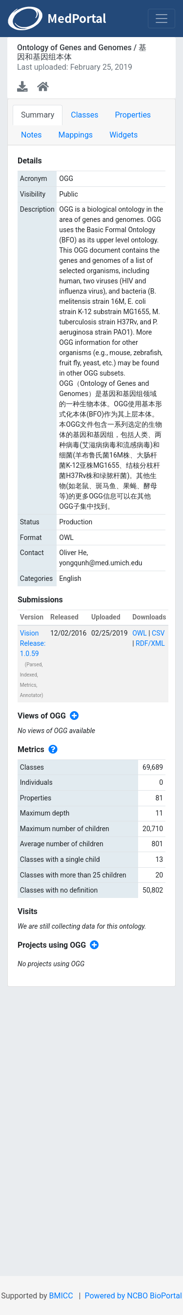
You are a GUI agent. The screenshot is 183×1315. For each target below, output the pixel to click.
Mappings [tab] (76, 134)
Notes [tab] (31, 134)
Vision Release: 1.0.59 (33, 643)
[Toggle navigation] (161, 18)
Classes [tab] (84, 115)
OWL (139, 633)
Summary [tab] (37, 115)
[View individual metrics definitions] (51, 750)
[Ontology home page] (43, 86)
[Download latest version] (23, 86)
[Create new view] (72, 716)
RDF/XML (150, 643)
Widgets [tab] (123, 134)
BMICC (61, 1295)
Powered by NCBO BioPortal (133, 1295)
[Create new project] (92, 945)
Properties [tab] (133, 115)
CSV (158, 633)
